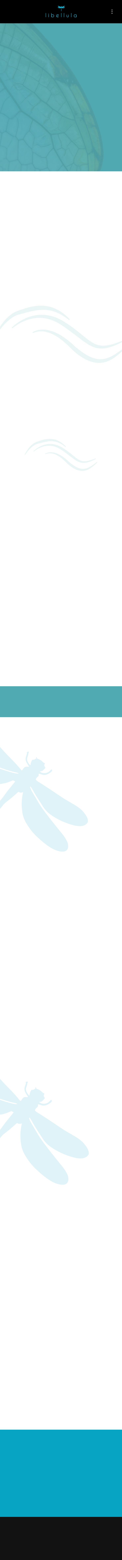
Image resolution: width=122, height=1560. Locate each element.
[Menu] (111, 11)
